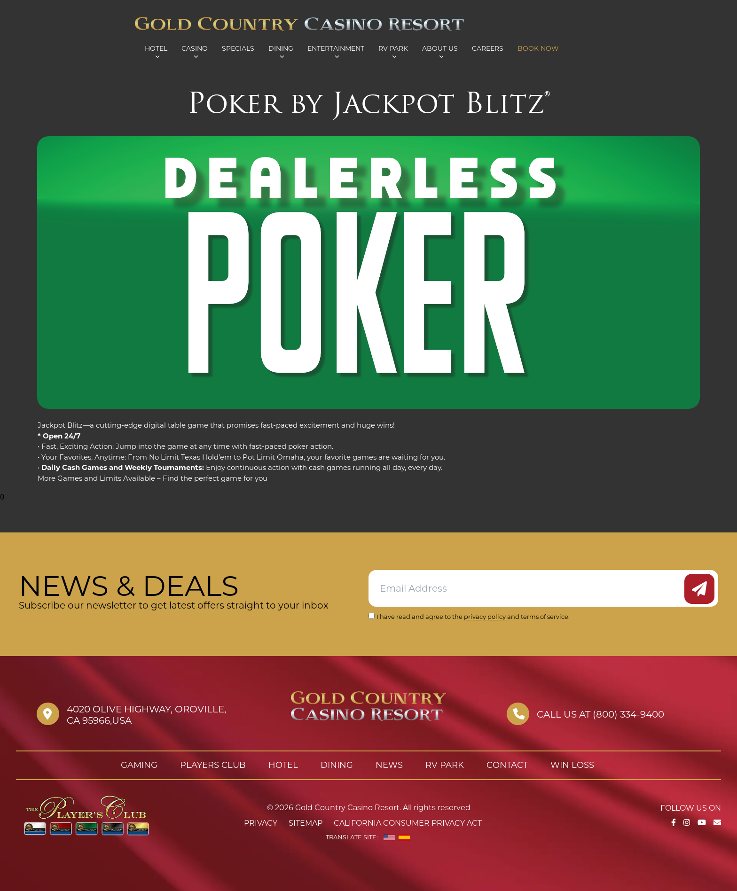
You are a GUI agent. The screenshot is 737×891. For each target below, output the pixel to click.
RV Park (393, 48)
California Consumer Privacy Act (408, 823)
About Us (440, 48)
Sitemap (305, 823)
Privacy (260, 823)
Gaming (139, 765)
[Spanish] (404, 837)
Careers (487, 48)
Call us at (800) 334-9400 (600, 714)
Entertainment (335, 48)
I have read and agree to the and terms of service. (473, 616)
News (389, 765)
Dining (280, 48)
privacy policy (485, 616)
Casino (194, 48)
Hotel (156, 48)
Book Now (538, 48)
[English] (389, 837)
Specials (238, 48)
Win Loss (572, 765)
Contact (507, 765)
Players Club (213, 765)
